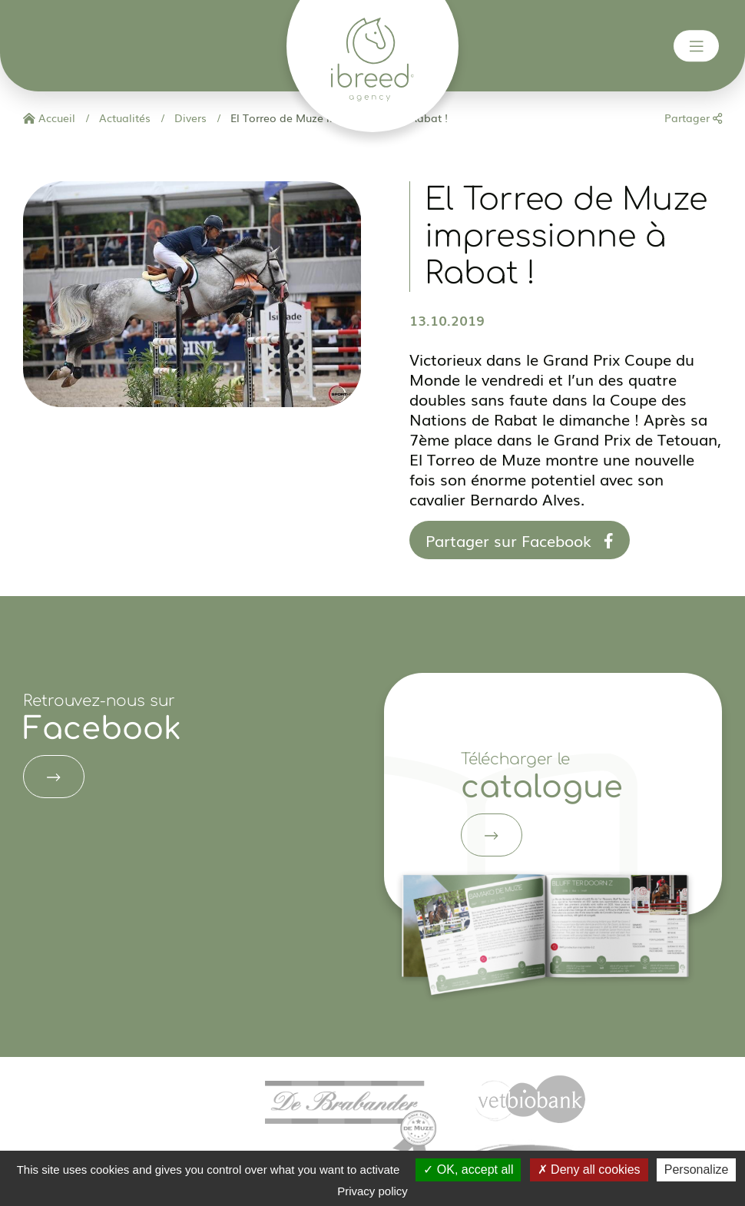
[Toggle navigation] (697, 46)
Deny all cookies (589, 1169)
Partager (693, 117)
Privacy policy (372, 1191)
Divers (189, 117)
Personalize (696, 1169)
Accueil (49, 117)
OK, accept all (468, 1169)
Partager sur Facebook (519, 540)
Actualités (123, 117)
